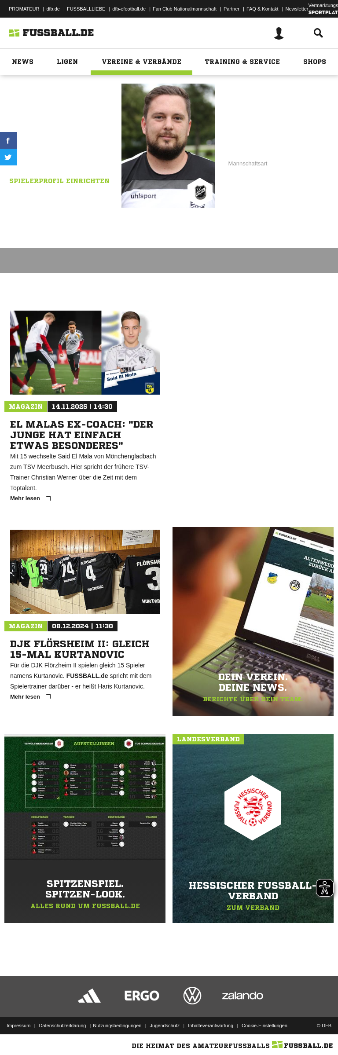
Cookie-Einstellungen (264, 1025)
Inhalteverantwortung (210, 1025)
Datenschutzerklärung (62, 1025)
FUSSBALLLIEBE (86, 8)
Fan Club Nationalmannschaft (185, 8)
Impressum (18, 1025)
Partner (231, 8)
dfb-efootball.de (129, 8)
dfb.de (53, 8)
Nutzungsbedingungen (117, 1025)
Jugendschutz (165, 1025)
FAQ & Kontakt (262, 8)
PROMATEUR (24, 8)
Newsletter (297, 8)
